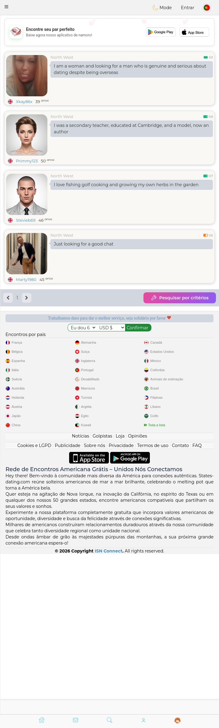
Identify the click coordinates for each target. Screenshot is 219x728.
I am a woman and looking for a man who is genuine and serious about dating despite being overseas (130, 69)
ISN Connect (109, 711)
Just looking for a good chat (83, 244)
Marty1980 (26, 279)
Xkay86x (24, 101)
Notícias (80, 596)
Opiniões (137, 596)
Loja (120, 596)
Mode (162, 8)
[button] (6, 6)
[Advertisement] (109, 32)
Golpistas (102, 596)
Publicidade (67, 605)
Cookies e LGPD (34, 605)
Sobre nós (94, 605)
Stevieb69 (25, 220)
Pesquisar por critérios (180, 298)
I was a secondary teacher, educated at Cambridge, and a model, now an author (131, 129)
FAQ (197, 605)
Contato (180, 605)
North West (61, 57)
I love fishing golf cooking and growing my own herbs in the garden (126, 184)
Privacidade (121, 605)
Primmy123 (27, 160)
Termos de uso (152, 605)
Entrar (187, 7)
